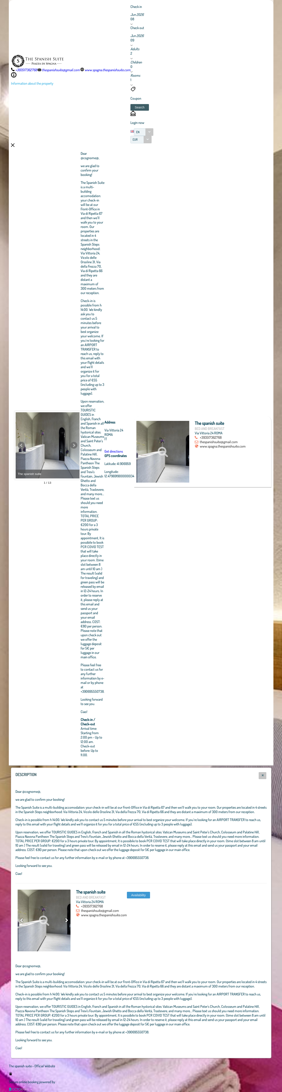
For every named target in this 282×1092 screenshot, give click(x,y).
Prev (21, 445)
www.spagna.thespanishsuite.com (241, 450)
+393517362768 (234, 437)
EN (137, 132)
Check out (137, 28)
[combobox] (143, 132)
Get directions (138, 451)
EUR (135, 139)
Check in (136, 6)
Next (98, 445)
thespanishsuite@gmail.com (243, 442)
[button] (139, 107)
